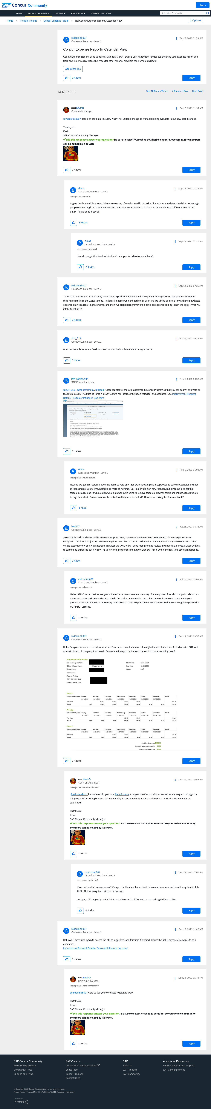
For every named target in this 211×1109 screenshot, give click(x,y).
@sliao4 (99, 390)
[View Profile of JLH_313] (76, 338)
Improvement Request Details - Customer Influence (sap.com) (95, 948)
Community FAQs (23, 1070)
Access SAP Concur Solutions (83, 1065)
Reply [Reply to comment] (191, 170)
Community (37, 5)
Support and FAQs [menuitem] (101, 13)
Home (10, 20)
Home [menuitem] (19, 13)
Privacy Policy (19, 1092)
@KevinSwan (122, 794)
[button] (176, 38)
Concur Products (74, 1074)
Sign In (203, 5)
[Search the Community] (185, 13)
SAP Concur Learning (174, 1070)
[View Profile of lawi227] (75, 526)
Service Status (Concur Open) (178, 1065)
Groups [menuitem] (59, 13)
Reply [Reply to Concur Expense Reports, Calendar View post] (191, 78)
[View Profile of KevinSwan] (82, 379)
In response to (80, 196)
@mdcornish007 (72, 119)
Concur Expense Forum (56, 20)
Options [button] (196, 20)
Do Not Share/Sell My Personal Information (56, 1092)
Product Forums (28, 20)
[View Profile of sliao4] (81, 188)
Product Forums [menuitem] (37, 13)
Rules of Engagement (25, 1065)
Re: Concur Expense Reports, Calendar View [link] (98, 20)
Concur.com (72, 1070)
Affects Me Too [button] (73, 69)
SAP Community (131, 1074)
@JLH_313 (69, 390)
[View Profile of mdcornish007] (79, 38)
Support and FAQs (23, 1074)
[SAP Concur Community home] (14, 5)
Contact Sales (73, 1078)
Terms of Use (32, 1092)
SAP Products (130, 1070)
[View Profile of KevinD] (80, 108)
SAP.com (127, 1065)
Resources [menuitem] (77, 13)
